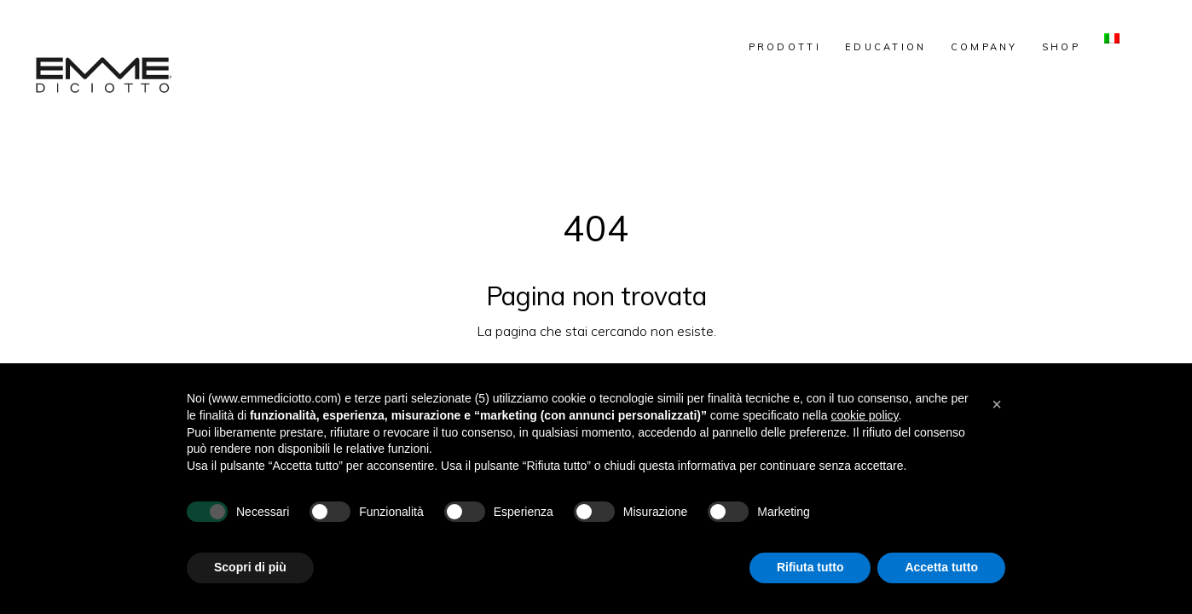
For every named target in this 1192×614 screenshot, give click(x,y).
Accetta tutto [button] (941, 567)
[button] (996, 404)
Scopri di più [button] (250, 567)
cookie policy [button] (864, 415)
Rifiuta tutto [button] (810, 567)
